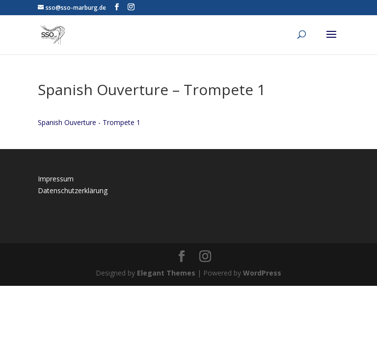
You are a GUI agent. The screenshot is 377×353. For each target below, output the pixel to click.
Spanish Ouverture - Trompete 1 (89, 122)
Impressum (56, 178)
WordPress (262, 272)
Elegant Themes (166, 272)
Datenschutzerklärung (73, 190)
